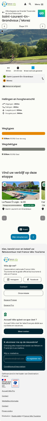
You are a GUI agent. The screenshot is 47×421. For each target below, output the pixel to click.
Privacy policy (7, 411)
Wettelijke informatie (10, 401)
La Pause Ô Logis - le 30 (14, 202)
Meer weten (23, 331)
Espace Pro (9, 305)
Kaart (25, 229)
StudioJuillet (16, 416)
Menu (37, 4)
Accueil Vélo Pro (8, 391)
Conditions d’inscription (14, 366)
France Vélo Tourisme (32, 416)
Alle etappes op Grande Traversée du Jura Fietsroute (20, 12)
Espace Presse (10, 300)
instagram (15, 279)
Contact (23, 287)
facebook (34, 279)
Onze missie (23, 293)
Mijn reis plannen (20, 237)
